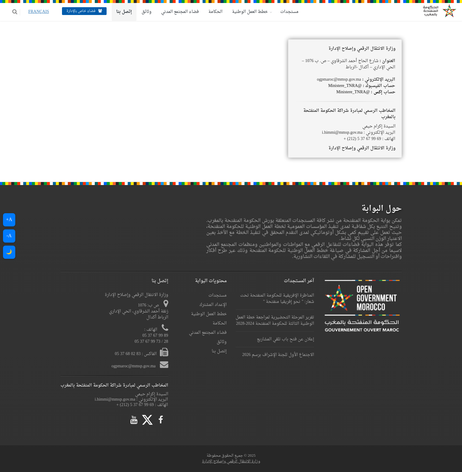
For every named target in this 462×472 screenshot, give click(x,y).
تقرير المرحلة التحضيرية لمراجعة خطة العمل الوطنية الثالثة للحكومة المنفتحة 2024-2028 (275, 320)
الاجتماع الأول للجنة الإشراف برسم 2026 (278, 355)
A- (9, 236)
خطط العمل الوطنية (245, 12)
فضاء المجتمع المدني (175, 12)
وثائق (142, 12)
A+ (9, 219)
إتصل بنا (120, 12)
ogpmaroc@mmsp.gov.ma (134, 366)
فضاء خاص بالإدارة (80, 11)
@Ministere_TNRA (345, 86)
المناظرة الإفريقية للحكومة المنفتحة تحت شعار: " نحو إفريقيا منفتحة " (277, 298)
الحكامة (211, 12)
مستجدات (285, 12)
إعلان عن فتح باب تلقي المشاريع (285, 339)
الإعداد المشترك (213, 305)
